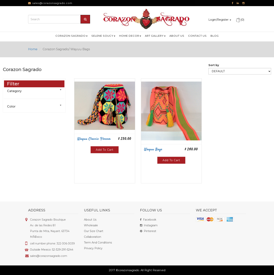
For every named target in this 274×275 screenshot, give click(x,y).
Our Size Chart (93, 231)
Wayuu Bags (153, 156)
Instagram (149, 225)
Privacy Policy (93, 248)
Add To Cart (104, 157)
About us (176, 35)
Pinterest (148, 231)
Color (11, 114)
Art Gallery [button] (155, 35)
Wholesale (91, 225)
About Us (90, 219)
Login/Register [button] (219, 19)
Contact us (197, 35)
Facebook (148, 219)
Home (32, 49)
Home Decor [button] (130, 35)
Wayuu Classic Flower (94, 146)
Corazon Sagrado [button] (71, 35)
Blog (215, 35)
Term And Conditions (98, 242)
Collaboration (92, 237)
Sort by (213, 72)
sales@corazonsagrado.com (52, 3)
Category (14, 98)
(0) (240, 19)
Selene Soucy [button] (103, 35)
